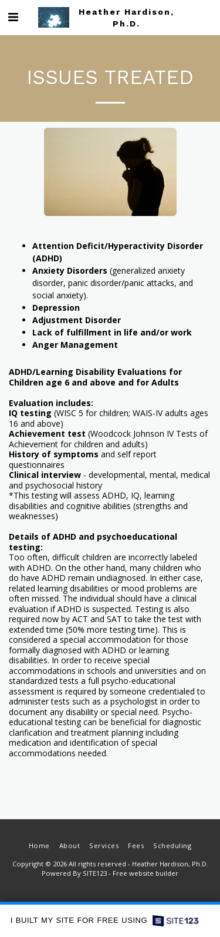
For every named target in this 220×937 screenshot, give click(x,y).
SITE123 (95, 873)
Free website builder (145, 873)
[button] (13, 17)
